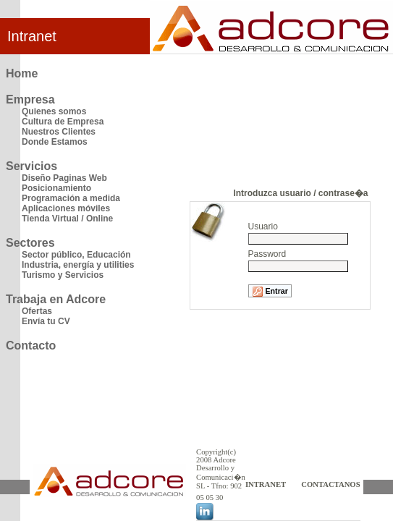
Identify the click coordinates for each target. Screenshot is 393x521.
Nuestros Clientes (59, 132)
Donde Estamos (55, 142)
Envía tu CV (46, 321)
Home (22, 73)
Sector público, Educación (76, 255)
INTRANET (265, 484)
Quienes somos (54, 111)
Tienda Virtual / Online (67, 218)
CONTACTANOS (330, 484)
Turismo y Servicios (62, 275)
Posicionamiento (56, 188)
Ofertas (37, 311)
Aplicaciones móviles (66, 208)
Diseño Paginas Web (64, 178)
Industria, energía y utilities (78, 265)
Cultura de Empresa (62, 122)
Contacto (31, 345)
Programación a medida (71, 198)
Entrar (270, 291)
